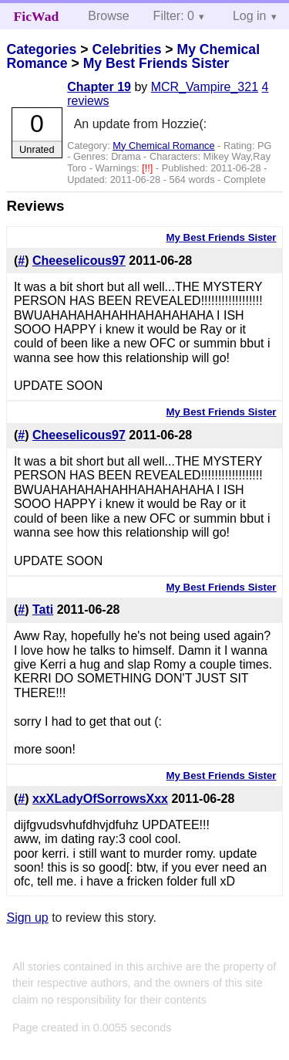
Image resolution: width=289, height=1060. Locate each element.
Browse (108, 15)
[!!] (149, 168)
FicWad (36, 16)
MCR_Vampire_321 (204, 86)
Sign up (27, 917)
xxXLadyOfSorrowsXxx (100, 798)
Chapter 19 (99, 86)
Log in (250, 15)
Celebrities (126, 49)
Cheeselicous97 (79, 260)
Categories (41, 49)
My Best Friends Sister (156, 63)
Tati (42, 609)
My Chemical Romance (163, 145)
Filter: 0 (173, 15)
